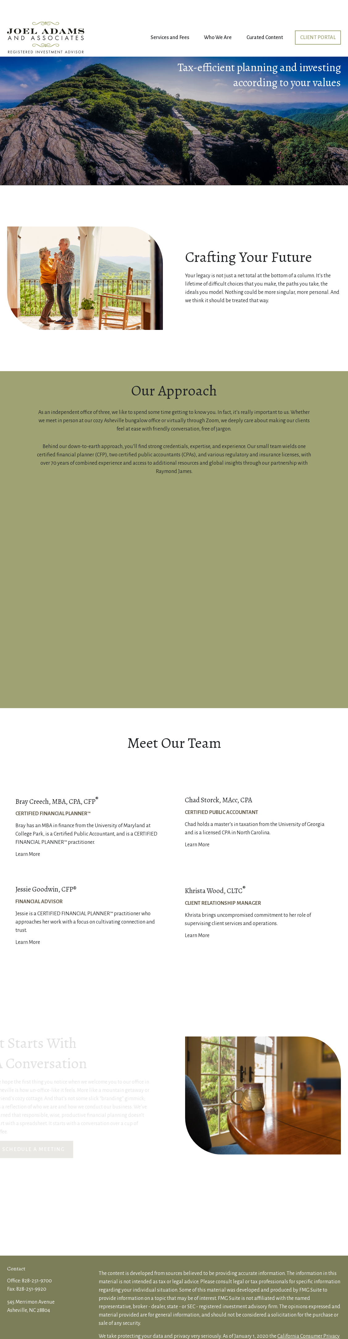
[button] (170, 19)
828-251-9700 (37, 1262)
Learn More (27, 836)
